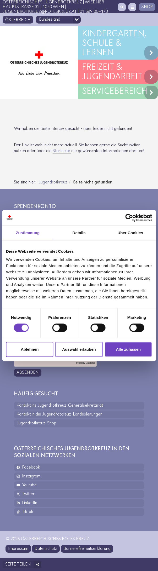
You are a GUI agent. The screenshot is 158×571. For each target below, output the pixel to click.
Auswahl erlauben (79, 349)
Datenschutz (46, 548)
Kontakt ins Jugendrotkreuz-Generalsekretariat (60, 405)
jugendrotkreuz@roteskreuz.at (40, 11)
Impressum (18, 548)
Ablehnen (30, 349)
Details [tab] (79, 232)
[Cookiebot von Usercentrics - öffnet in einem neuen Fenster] (129, 218)
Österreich (18, 20)
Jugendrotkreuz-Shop (36, 423)
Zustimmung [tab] (28, 232)
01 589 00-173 (94, 11)
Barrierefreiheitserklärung (87, 548)
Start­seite (62, 150)
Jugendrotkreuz (53, 182)
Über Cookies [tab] (130, 232)
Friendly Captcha (85, 362)
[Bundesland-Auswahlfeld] (58, 20)
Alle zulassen (128, 349)
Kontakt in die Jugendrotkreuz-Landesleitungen (59, 414)
